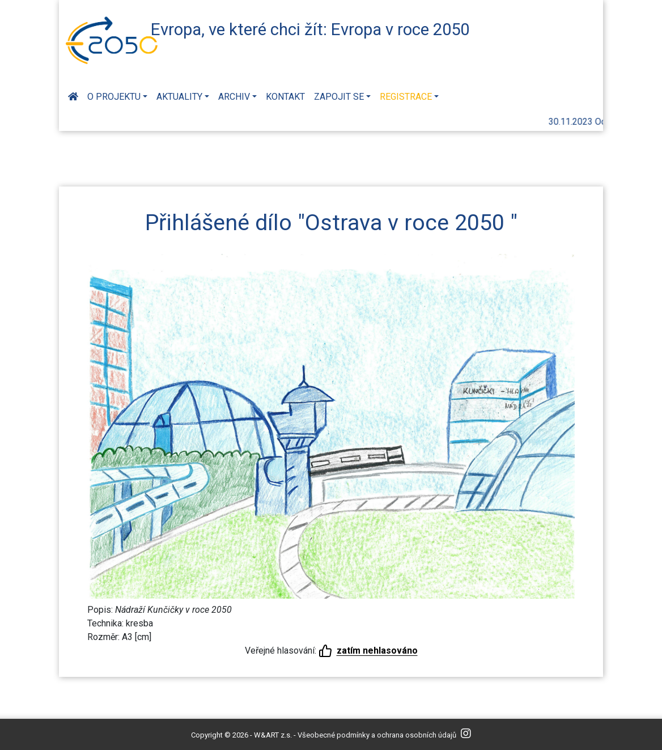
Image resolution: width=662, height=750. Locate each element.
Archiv (234, 96)
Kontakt (285, 96)
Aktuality (179, 96)
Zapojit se (339, 96)
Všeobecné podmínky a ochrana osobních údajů (377, 735)
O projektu (114, 96)
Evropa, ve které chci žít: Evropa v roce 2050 (310, 29)
